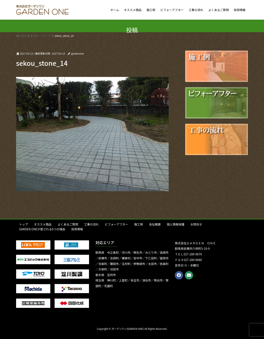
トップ (23, 224)
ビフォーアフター (116, 224)
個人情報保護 (175, 224)
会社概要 (155, 224)
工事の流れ (91, 224)
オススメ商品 (43, 224)
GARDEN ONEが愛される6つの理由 (42, 229)
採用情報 (77, 229)
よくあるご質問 (68, 224)
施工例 (138, 224)
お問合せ (196, 224)
